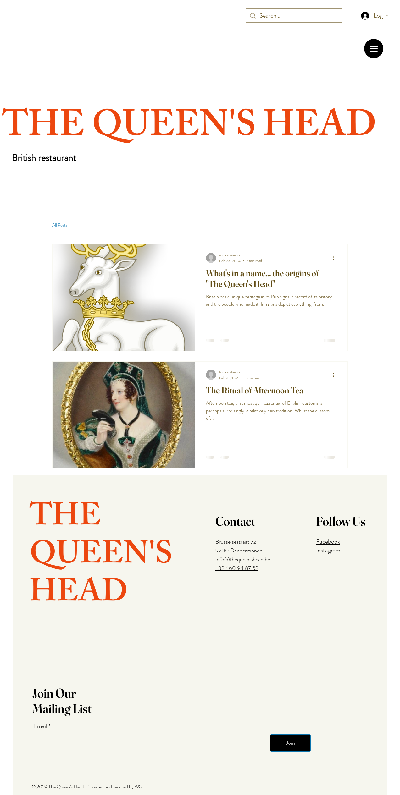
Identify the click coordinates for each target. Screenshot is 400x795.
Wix (138, 786)
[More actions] (335, 258)
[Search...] (293, 16)
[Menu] (373, 48)
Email (40, 726)
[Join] (290, 743)
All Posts (59, 225)
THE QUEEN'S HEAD (189, 129)
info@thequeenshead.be (242, 559)
